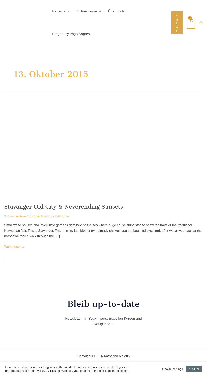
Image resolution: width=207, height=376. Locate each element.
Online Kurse (88, 11)
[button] (67, 11)
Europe (33, 216)
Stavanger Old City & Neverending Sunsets (63, 206)
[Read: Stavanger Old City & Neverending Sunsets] (70, 148)
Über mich (116, 11)
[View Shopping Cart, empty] (191, 23)
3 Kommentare (15, 216)
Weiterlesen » (14, 246)
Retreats (60, 11)
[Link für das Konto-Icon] (201, 23)
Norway (46, 216)
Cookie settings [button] (172, 369)
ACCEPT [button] (193, 368)
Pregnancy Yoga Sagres (71, 34)
